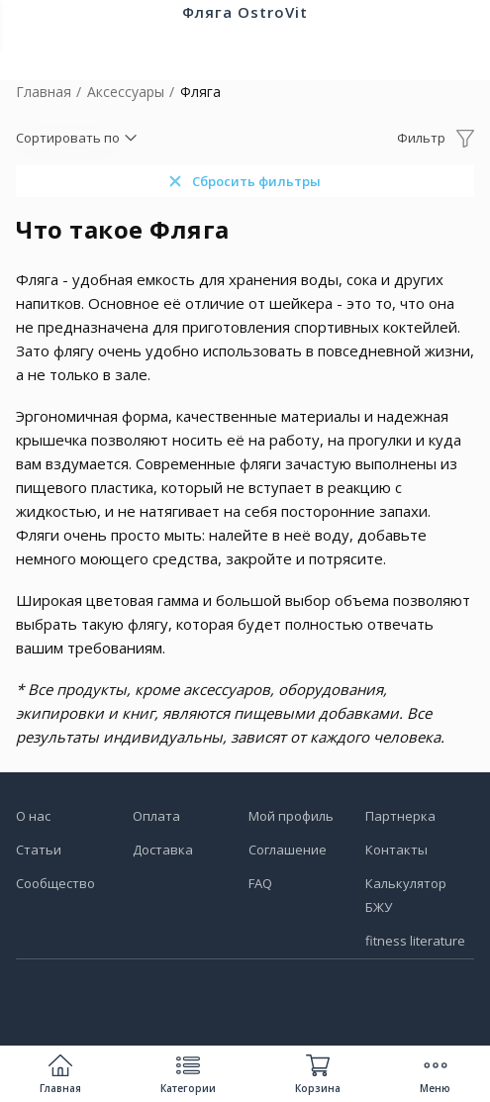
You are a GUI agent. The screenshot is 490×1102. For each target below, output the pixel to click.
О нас (33, 816)
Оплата (156, 816)
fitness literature (415, 941)
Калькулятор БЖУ (405, 895)
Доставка (163, 849)
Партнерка (400, 816)
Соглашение (287, 849)
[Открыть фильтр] (435, 138)
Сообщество (55, 883)
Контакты (396, 849)
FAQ (260, 883)
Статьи (38, 849)
